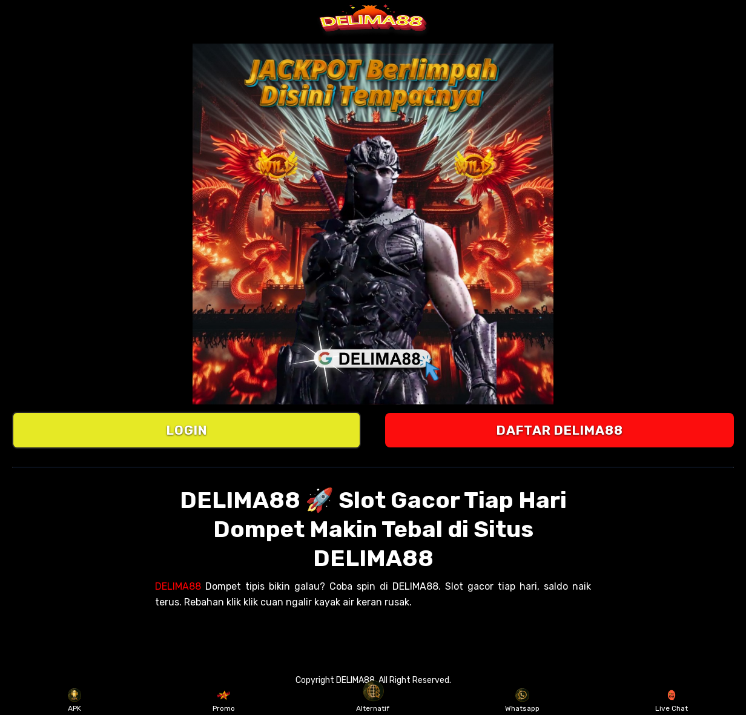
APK (75, 700)
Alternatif (372, 700)
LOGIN (187, 430)
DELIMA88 (178, 586)
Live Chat (671, 700)
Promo (224, 700)
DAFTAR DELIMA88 (560, 430)
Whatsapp (522, 700)
